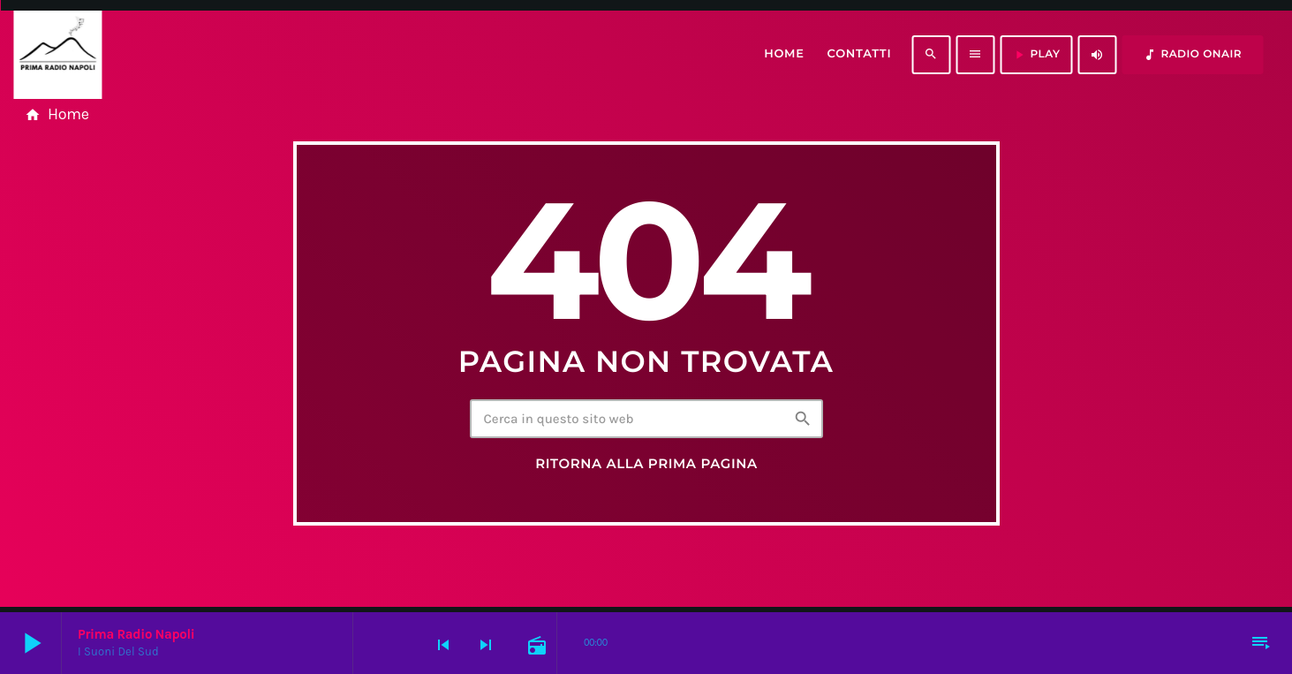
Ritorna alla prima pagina (646, 464)
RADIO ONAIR (1192, 55)
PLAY (1036, 55)
